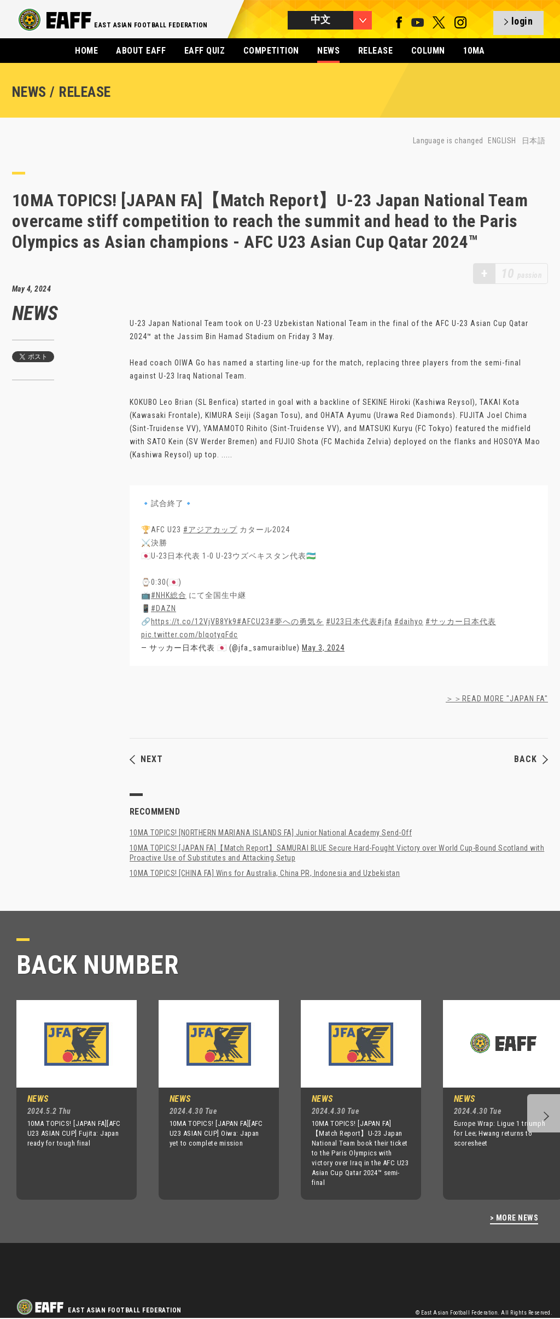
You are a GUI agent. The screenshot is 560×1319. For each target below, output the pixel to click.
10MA (474, 50)
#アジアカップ (210, 529)
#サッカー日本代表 (460, 621)
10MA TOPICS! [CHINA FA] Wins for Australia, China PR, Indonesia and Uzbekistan (265, 873)
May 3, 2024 (323, 647)
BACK (531, 759)
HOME (86, 50)
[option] (68, 1099)
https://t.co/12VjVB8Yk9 (194, 621)
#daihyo (408, 621)
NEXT (146, 759)
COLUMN (428, 50)
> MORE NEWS (514, 1218)
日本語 (533, 140)
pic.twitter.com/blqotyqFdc (189, 634)
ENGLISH (502, 140)
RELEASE (375, 50)
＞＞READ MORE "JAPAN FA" (497, 698)
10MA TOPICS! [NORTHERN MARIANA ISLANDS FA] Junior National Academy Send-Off (271, 832)
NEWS (328, 50)
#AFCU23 (253, 621)
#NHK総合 (168, 595)
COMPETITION (271, 50)
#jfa (384, 621)
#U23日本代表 (351, 621)
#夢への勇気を (297, 621)
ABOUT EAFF (141, 50)
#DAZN (163, 608)
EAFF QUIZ (204, 50)
